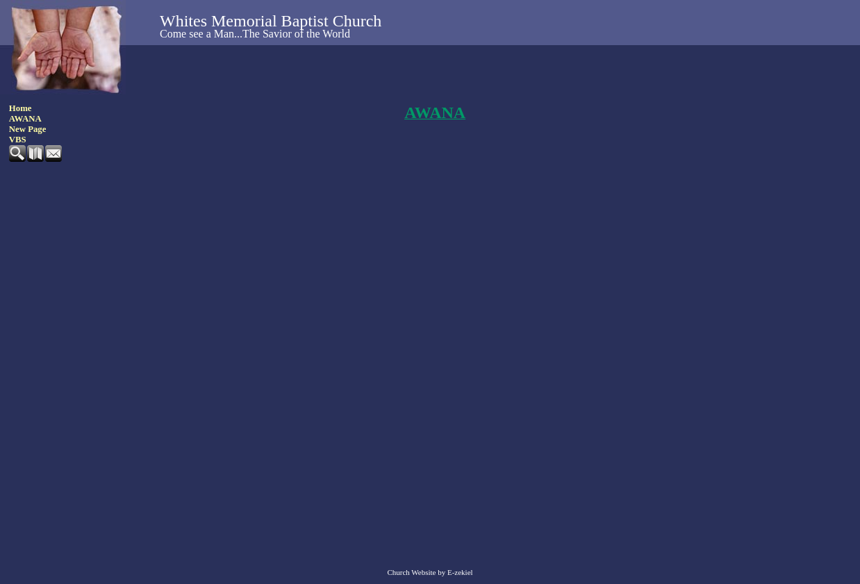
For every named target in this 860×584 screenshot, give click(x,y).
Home (20, 108)
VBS (17, 139)
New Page (28, 129)
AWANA (25, 119)
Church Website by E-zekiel (429, 572)
